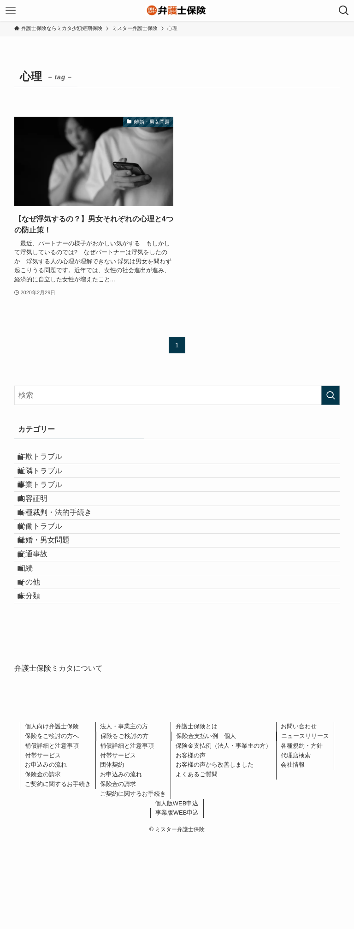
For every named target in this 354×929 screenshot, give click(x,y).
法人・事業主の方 (124, 813)
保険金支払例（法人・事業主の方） (223, 832)
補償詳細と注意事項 (52, 832)
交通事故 (42, 614)
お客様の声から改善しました (215, 852)
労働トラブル (49, 570)
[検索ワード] (177, 395)
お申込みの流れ (46, 852)
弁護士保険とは (197, 813)
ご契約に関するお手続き (58, 871)
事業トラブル (49, 504)
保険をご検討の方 (124, 823)
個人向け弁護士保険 (52, 813)
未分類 (38, 679)
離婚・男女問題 (53, 592)
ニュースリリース (305, 823)
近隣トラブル (49, 482)
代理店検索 (296, 842)
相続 (34, 635)
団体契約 (112, 852)
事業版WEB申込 (177, 900)
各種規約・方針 (302, 832)
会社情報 (293, 852)
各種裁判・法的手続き (64, 548)
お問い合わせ (299, 813)
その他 (38, 657)
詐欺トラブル (49, 460)
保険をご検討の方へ (52, 823)
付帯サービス (43, 842)
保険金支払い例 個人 (206, 823)
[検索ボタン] (343, 10)
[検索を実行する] (330, 395)
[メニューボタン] (10, 10)
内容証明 (42, 526)
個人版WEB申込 (177, 890)
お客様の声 (191, 842)
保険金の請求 (43, 861)
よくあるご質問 (197, 861)
